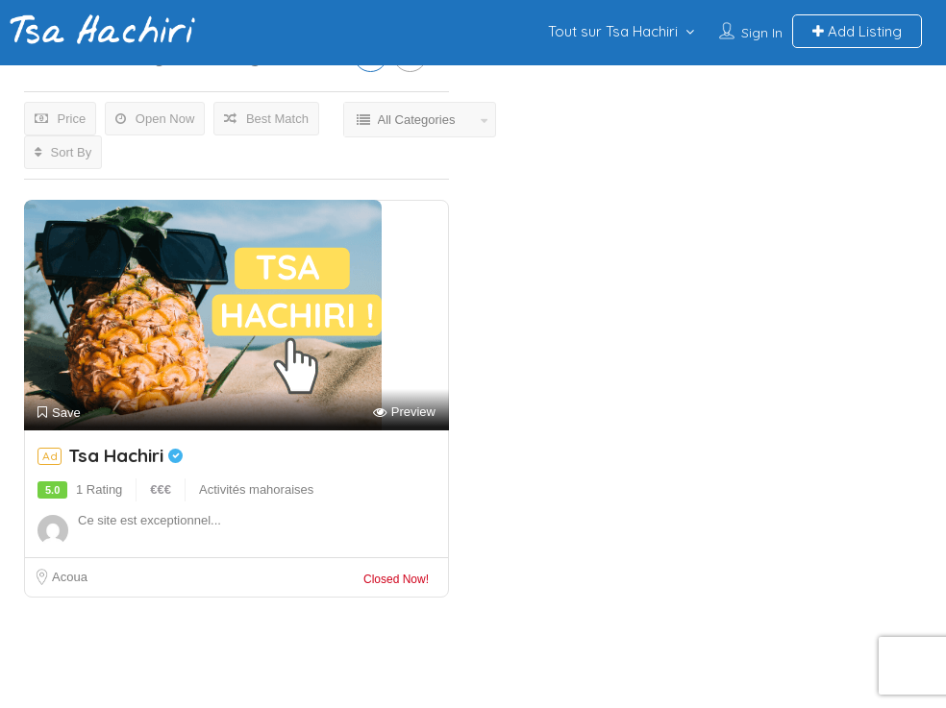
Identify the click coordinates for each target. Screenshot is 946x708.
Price (60, 118)
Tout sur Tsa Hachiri (613, 31)
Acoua (69, 577)
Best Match (266, 118)
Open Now (154, 118)
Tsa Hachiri (125, 455)
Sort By (63, 152)
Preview (404, 413)
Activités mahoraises (256, 489)
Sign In (762, 32)
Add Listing (857, 31)
